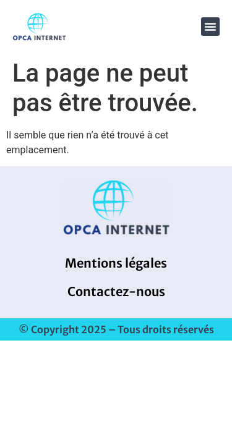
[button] (210, 26)
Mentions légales (116, 263)
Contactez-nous (116, 291)
